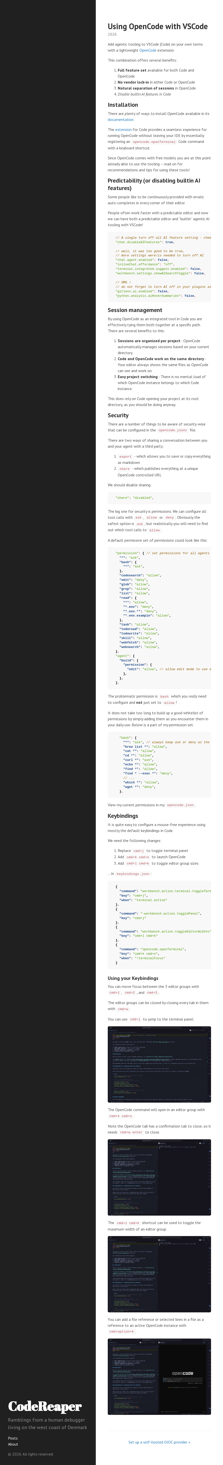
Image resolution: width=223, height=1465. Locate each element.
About (13, 1444)
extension (123, 129)
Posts (13, 1438)
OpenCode (147, 50)
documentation (120, 119)
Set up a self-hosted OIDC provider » (159, 1442)
